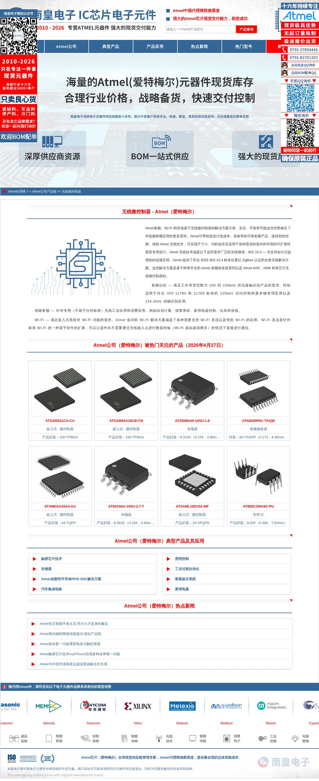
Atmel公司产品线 (44, 191)
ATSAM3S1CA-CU (60, 421)
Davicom (96, 723)
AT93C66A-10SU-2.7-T (126, 506)
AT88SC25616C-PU (258, 506)
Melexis (185, 723)
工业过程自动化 (187, 569)
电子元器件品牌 (68, 687)
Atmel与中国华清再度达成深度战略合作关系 (73, 664)
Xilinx (141, 723)
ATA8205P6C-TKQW (258, 421)
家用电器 (182, 589)
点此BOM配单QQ (303, 73)
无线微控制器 (71, 191)
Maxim (274, 723)
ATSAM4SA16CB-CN (126, 421)
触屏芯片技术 (51, 559)
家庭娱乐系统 (185, 579)
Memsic (52, 723)
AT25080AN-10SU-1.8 (192, 421)
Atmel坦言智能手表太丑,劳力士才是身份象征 (74, 624)
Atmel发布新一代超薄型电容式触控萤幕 (70, 644)
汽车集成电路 (51, 589)
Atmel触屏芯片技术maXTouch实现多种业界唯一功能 (80, 654)
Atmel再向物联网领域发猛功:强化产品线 (70, 634)
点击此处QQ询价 (303, 65)
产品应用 (155, 46)
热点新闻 (199, 46)
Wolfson (229, 723)
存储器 (46, 569)
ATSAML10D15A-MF (192, 506)
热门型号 (243, 46)
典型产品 (110, 46)
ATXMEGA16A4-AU (60, 506)
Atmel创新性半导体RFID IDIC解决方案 (71, 579)
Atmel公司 (66, 46)
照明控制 (182, 559)
